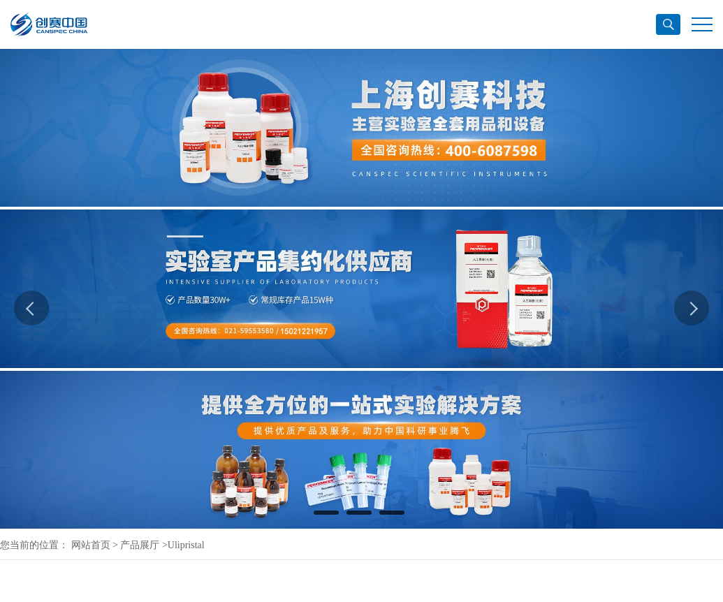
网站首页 (90, 545)
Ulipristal (186, 545)
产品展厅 (139, 545)
